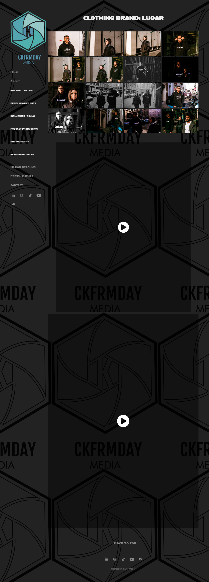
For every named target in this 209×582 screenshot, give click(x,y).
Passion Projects (22, 154)
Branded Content (22, 90)
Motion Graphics (23, 167)
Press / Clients (22, 176)
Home (14, 72)
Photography (20, 142)
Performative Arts (23, 103)
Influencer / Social (23, 116)
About (15, 81)
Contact (17, 185)
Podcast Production (24, 129)
